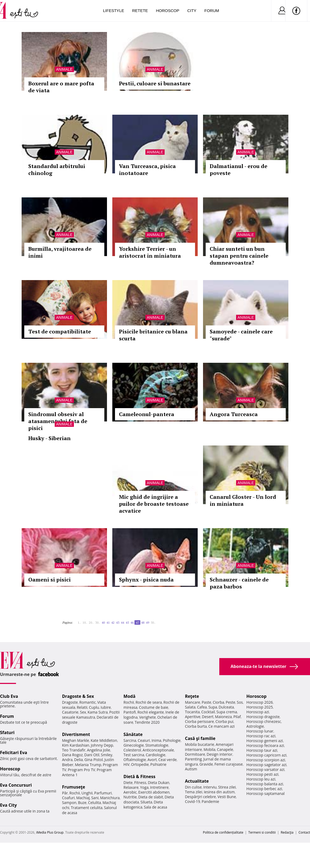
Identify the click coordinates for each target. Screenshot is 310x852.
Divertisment (76, 734)
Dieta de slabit (150, 796)
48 (142, 622)
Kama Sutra (98, 712)
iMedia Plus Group (49, 832)
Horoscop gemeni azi (265, 740)
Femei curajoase (228, 764)
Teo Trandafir (73, 750)
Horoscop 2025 (260, 707)
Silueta (146, 802)
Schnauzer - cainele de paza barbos (239, 583)
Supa (212, 707)
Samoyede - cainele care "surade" (241, 335)
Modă (130, 696)
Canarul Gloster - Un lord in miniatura (243, 500)
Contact (304, 832)
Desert (207, 716)
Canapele (225, 749)
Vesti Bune (226, 796)
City (191, 10)
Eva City (8, 805)
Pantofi (130, 712)
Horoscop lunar (260, 731)
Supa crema (226, 711)
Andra (67, 759)
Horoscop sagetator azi (267, 764)
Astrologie (255, 726)
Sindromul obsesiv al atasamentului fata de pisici (57, 421)
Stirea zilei (227, 787)
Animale (64, 69)
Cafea (202, 707)
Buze (82, 802)
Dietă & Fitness (140, 776)
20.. (91, 622)
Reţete (192, 696)
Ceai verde (167, 759)
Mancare (192, 702)
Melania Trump (88, 764)
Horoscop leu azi (261, 779)
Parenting (193, 759)
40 (103, 622)
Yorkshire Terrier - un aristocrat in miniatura (150, 252)
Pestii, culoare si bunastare (154, 83)
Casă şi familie (200, 738)
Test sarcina (134, 754)
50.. (153, 622)
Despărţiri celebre (200, 796)
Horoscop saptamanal (266, 793)
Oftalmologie (135, 759)
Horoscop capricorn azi (267, 755)
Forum (211, 10)
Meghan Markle (75, 740)
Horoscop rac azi (261, 735)
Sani (95, 797)
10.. (84, 622)
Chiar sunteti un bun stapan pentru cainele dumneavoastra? (239, 255)
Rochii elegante (150, 712)
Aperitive (192, 716)
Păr (65, 792)
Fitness (140, 782)
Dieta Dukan (158, 782)
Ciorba (218, 702)
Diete (128, 782)
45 (127, 622)
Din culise (193, 787)
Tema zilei (193, 791)
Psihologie (172, 740)
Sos (240, 702)
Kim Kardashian (75, 745)
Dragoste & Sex (78, 696)
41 (108, 622)
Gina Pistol (93, 759)
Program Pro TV (81, 769)
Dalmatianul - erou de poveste (238, 169)
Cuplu (94, 707)
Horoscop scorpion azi (266, 759)
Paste (206, 702)
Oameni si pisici (49, 579)
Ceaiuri (144, 740)
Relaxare (131, 787)
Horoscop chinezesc (264, 721)
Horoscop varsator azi (265, 769)
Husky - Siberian (49, 438)
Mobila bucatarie (199, 744)
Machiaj (83, 797)
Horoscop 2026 (260, 702)
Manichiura (110, 797)
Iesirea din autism (219, 791)
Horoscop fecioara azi (265, 745)
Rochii (74, 792)
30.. (97, 622)
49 (147, 622)
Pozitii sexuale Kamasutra (91, 715)
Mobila (209, 749)
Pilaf (237, 716)
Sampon (69, 802)
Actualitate (197, 781)
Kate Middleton (104, 740)
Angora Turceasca (234, 414)
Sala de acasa (155, 807)
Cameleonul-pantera (146, 414)
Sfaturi (7, 732)
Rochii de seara (149, 702)
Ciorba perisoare (199, 721)
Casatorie (70, 712)
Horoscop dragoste (263, 716)
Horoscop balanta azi (265, 783)
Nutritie (130, 796)
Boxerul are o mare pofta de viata (61, 87)
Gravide (206, 764)
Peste (230, 702)
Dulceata (226, 707)
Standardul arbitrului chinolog (56, 169)
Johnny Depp (102, 745)
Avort (152, 759)
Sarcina (130, 740)
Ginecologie (134, 745)
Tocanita (192, 711)
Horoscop (167, 10)
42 (112, 622)
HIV (127, 764)
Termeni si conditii (262, 832)
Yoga (144, 787)
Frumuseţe (73, 787)
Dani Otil (92, 754)
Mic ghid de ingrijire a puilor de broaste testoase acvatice (154, 503)
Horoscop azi (258, 711)
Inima (156, 740)
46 (132, 622)
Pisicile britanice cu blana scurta (153, 335)
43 (117, 622)
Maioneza (223, 716)
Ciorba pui (224, 721)
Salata (190, 707)
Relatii (82, 707)
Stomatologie (156, 745)
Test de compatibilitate (59, 331)
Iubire (106, 707)
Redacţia (287, 832)
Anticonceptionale (158, 750)
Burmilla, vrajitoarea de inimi (60, 252)
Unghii (87, 792)
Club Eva (9, 696)
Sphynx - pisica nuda (146, 579)
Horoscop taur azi (262, 750)
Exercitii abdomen (153, 792)
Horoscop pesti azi (263, 774)
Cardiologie (155, 754)
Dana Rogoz (72, 754)
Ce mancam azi (221, 726)
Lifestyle (113, 10)
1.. (79, 622)
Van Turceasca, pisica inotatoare (147, 169)
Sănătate (133, 734)
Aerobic (130, 792)
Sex (83, 712)
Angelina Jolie (98, 750)
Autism (191, 768)
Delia (78, 759)
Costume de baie (153, 707)
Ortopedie (140, 764)
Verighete (147, 717)
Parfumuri (103, 792)
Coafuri (68, 797)
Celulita (94, 802)
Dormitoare (195, 754)
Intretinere (159, 787)
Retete (140, 10)
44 (122, 622)
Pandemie (210, 801)
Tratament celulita (86, 807)
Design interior (219, 754)
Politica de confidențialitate (223, 832)
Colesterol (132, 750)
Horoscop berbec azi (264, 788)
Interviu (210, 787)
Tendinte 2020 (147, 722)
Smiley (106, 754)
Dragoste (70, 702)
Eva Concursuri (16, 785)
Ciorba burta (196, 726)
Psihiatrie (158, 764)
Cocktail (208, 711)
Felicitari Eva (13, 752)
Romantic (87, 702)
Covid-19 (192, 801)
